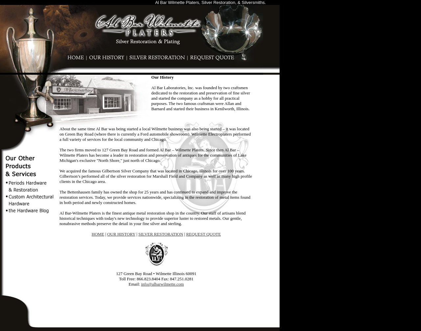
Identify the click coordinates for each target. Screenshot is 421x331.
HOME (98, 232)
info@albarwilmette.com (162, 282)
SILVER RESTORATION (160, 232)
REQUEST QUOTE (203, 232)
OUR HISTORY (121, 232)
